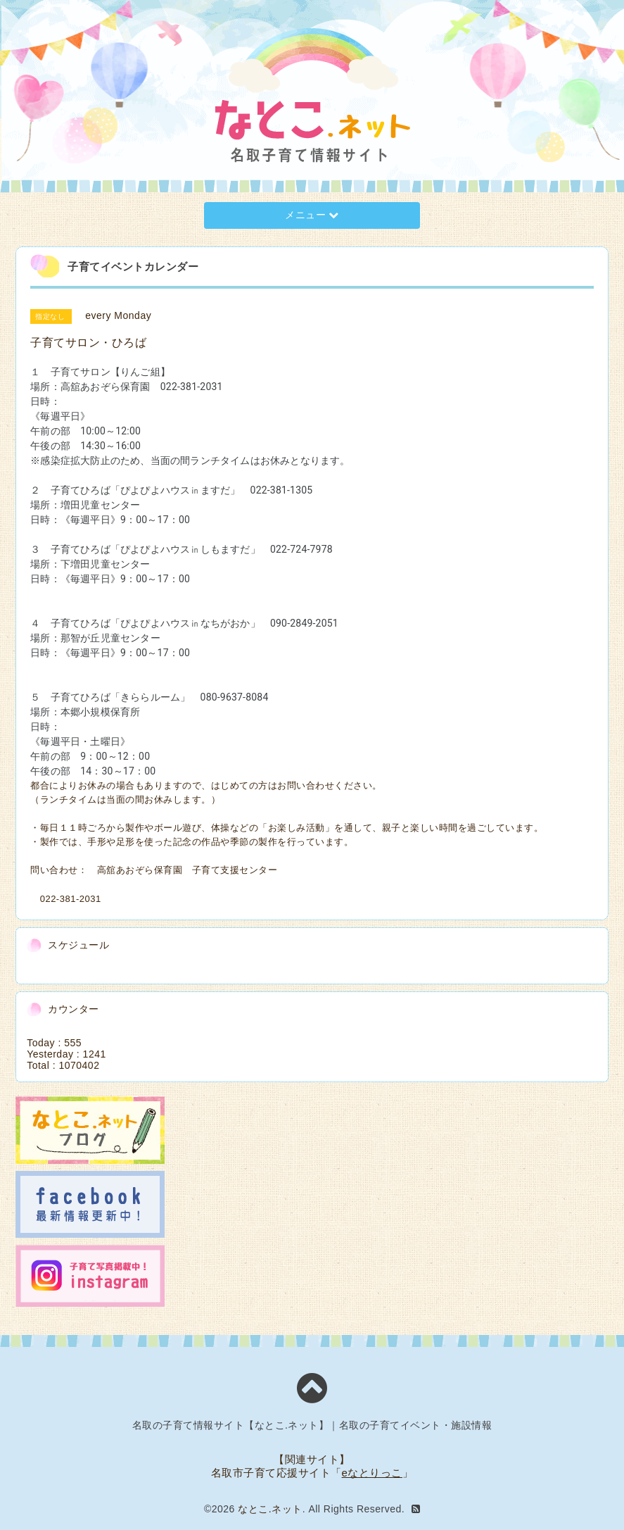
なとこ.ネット (270, 1509)
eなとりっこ (372, 1473)
